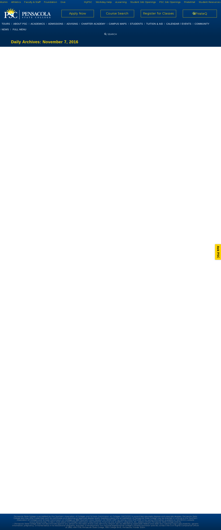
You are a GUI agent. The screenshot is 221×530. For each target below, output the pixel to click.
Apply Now (78, 13)
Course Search (117, 13)
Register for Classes (158, 13)
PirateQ (200, 13)
